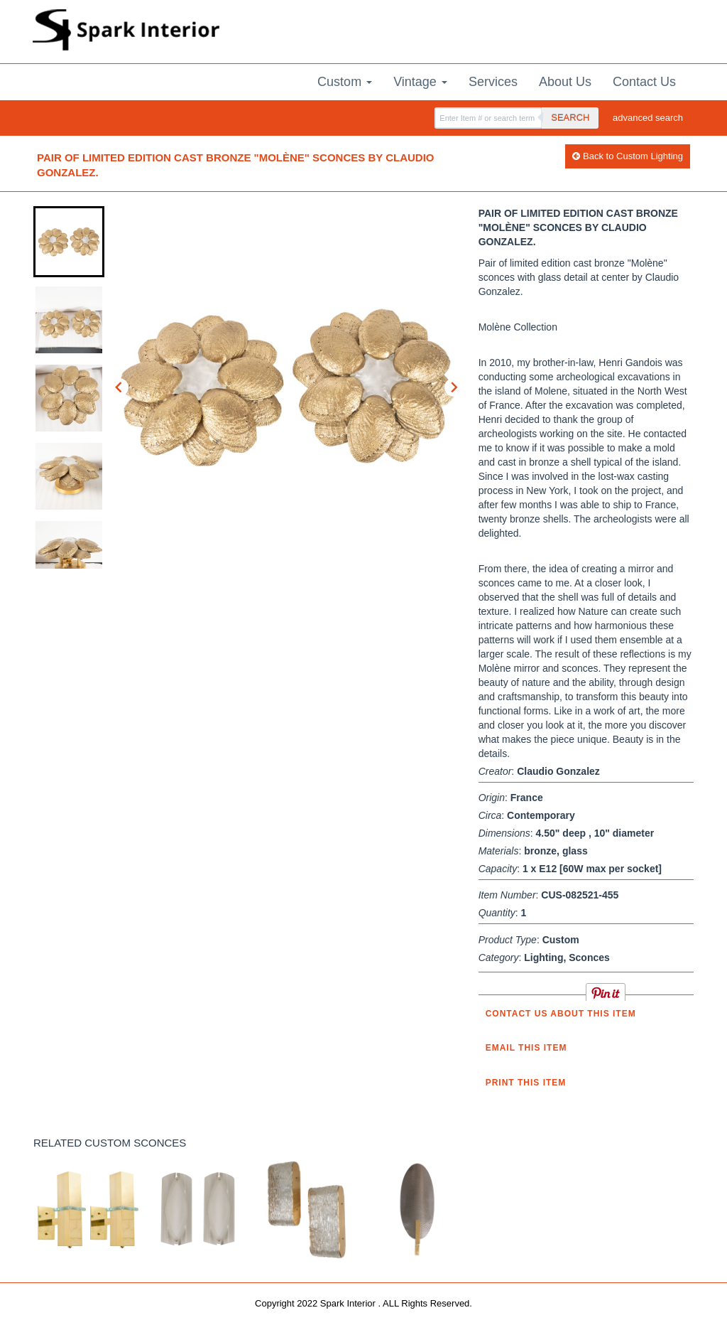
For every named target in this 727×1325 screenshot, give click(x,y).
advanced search (648, 117)
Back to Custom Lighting (627, 156)
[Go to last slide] (119, 387)
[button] (68, 241)
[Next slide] (453, 387)
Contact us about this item (561, 1014)
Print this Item (526, 1083)
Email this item (526, 1048)
